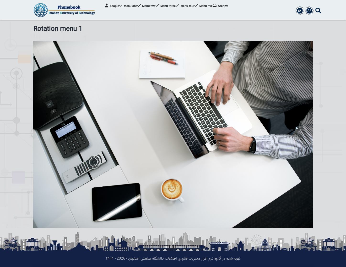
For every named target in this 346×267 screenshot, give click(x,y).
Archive (232, 11)
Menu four (193, 11)
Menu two (151, 11)
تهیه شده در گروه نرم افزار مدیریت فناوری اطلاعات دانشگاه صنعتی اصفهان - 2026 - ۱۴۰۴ (173, 259)
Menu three (172, 11)
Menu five (213, 11)
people (114, 11)
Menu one (131, 11)
